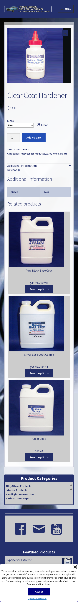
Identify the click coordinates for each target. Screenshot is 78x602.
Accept (39, 591)
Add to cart (33, 137)
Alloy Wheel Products (33, 153)
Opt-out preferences (37, 598)
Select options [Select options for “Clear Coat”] (39, 457)
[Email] (39, 527)
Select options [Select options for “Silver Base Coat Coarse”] (39, 373)
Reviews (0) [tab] (14, 170)
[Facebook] (20, 527)
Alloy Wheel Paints (56, 153)
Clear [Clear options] (44, 125)
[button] (75, 567)
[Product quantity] (13, 137)
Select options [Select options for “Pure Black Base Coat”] (39, 289)
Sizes (10, 121)
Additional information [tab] (22, 165)
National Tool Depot (18, 498)
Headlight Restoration (20, 494)
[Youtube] (57, 527)
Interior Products (16, 490)
